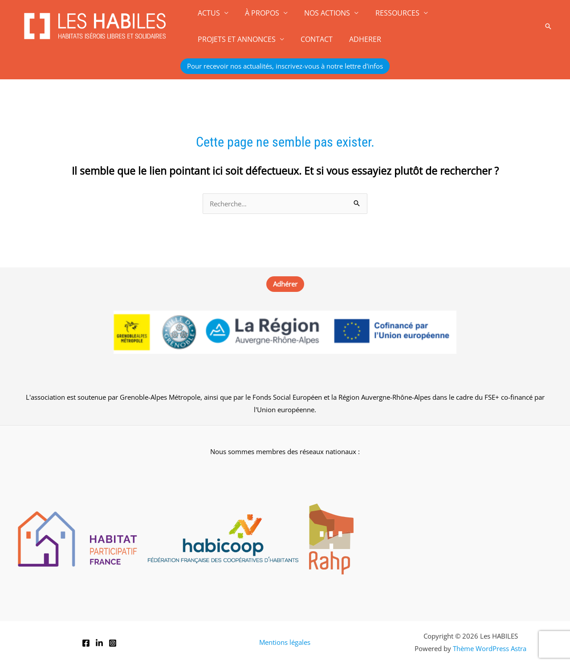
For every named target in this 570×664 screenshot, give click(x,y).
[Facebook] (86, 643)
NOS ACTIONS (321, 13)
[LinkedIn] (99, 643)
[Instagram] (113, 643)
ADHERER (259, 39)
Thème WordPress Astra (489, 648)
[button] (548, 26)
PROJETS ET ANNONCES (473, 13)
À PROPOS (258, 13)
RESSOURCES (389, 13)
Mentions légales (284, 642)
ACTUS (207, 13)
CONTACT (212, 39)
